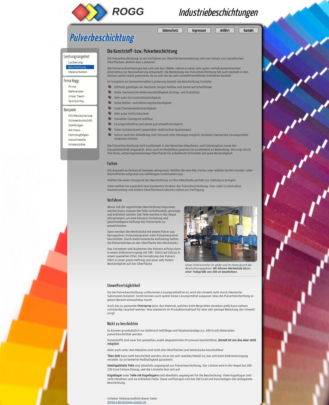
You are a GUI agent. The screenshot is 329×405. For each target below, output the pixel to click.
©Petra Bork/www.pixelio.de (126, 402)
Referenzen (76, 91)
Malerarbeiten (77, 71)
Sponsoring (76, 101)
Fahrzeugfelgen (78, 134)
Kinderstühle (76, 144)
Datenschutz (170, 30)
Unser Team (76, 96)
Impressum (199, 30)
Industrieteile (77, 139)
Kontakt (248, 30)
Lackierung (75, 62)
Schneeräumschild (80, 120)
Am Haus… (75, 130)
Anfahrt (224, 30)
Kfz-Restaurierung (80, 115)
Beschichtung (77, 67)
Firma (72, 86)
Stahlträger (75, 125)
